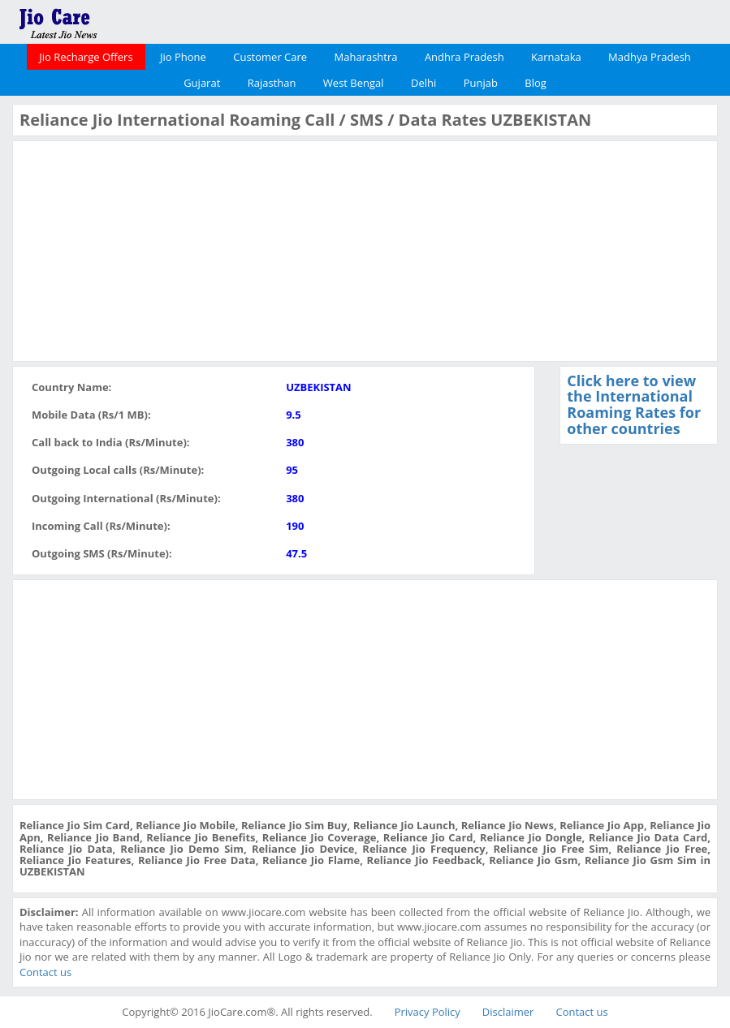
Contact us (45, 972)
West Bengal (353, 82)
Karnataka (556, 56)
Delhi (423, 82)
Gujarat (202, 82)
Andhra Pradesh (464, 56)
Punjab (481, 82)
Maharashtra (366, 56)
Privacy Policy (427, 1011)
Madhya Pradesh (649, 56)
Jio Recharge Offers (85, 56)
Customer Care (270, 56)
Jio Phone (183, 56)
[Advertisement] (141, 249)
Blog (535, 82)
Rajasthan (272, 82)
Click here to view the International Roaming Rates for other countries (634, 404)
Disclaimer (508, 1011)
